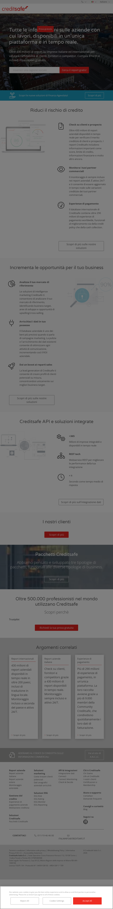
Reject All (24, 900)
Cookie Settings (57, 900)
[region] (56, 897)
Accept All (87, 900)
